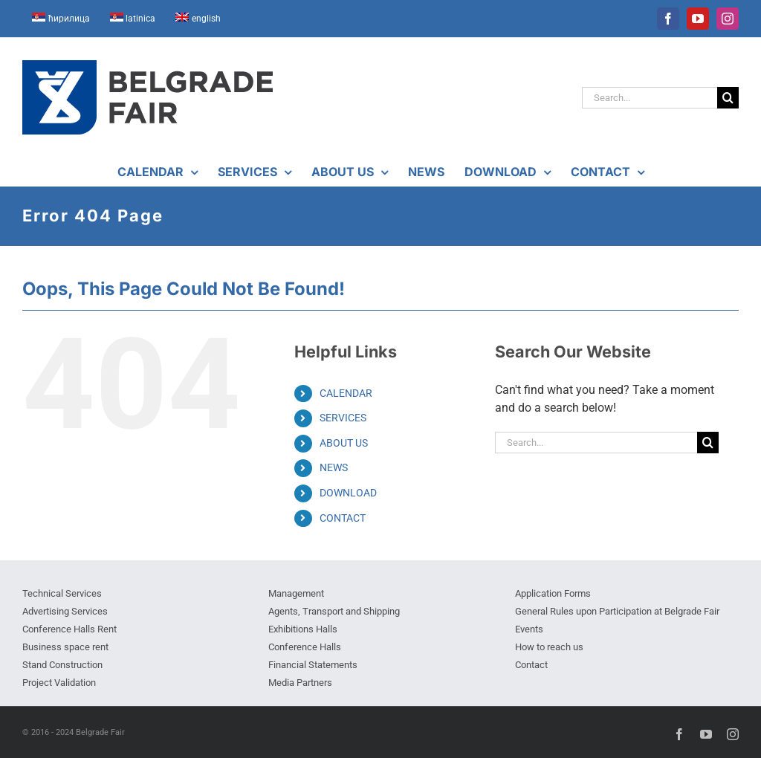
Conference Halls (304, 646)
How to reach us (549, 646)
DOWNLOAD (348, 493)
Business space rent (65, 646)
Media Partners (300, 682)
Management (296, 593)
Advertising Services (65, 611)
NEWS (334, 467)
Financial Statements (312, 664)
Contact (531, 664)
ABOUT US (344, 443)
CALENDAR (346, 393)
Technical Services (62, 593)
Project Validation (59, 682)
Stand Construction (62, 664)
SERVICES (343, 418)
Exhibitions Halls (302, 629)
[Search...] (649, 97)
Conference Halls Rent (69, 629)
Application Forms (553, 593)
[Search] (728, 97)
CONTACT (343, 518)
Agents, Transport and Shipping (334, 611)
